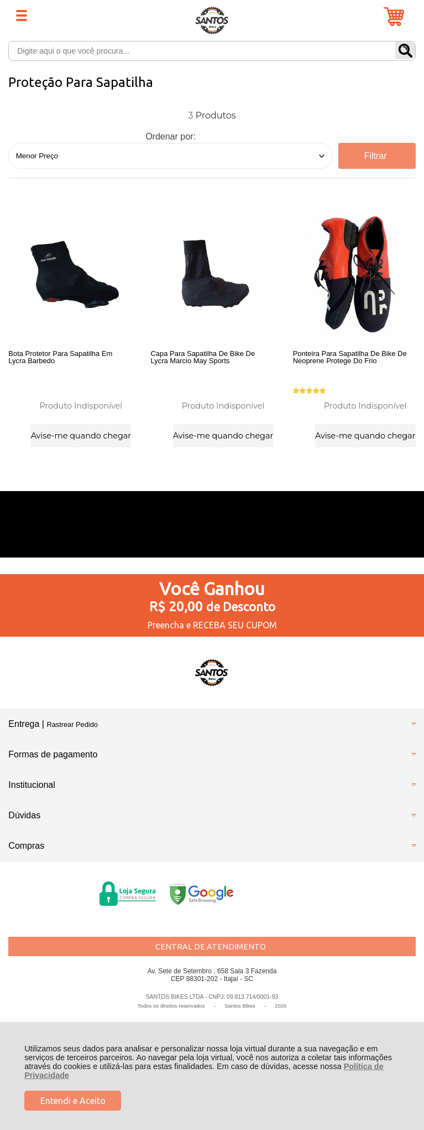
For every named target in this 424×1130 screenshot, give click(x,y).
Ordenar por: (170, 136)
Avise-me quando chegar (81, 435)
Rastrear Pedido (71, 730)
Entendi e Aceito (73, 1101)
